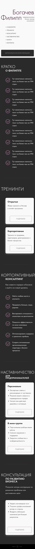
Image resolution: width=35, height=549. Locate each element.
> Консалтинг (10, 33)
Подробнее (20, 248)
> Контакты (9, 43)
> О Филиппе (10, 27)
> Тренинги (9, 30)
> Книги (8, 40)
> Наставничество (12, 36)
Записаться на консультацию (17, 53)
